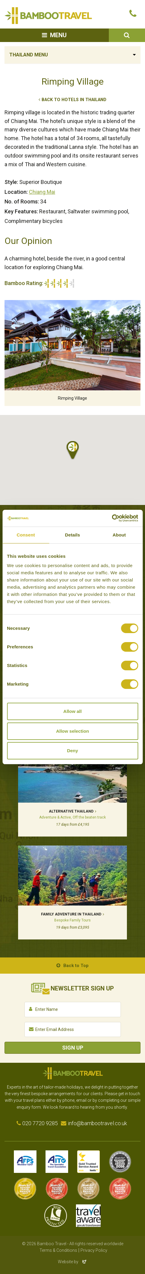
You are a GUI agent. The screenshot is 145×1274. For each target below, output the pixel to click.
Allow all (72, 711)
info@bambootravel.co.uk (97, 1123)
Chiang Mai (42, 192)
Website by (72, 1261)
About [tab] (119, 534)
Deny (72, 750)
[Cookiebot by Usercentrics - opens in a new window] (111, 518)
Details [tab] (72, 534)
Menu (58, 35)
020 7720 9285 (40, 1123)
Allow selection (72, 731)
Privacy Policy (93, 1250)
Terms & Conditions (58, 1250)
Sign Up (72, 1047)
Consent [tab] (26, 534)
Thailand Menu (28, 55)
